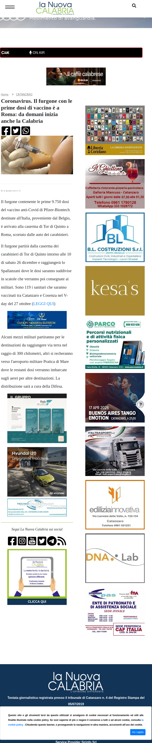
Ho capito (138, 732)
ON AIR (37, 53)
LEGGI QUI (43, 303)
